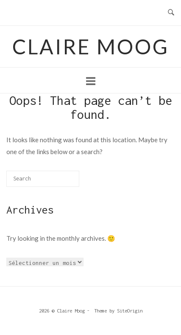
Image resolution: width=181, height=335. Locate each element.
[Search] (62, 181)
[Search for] (42, 179)
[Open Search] (171, 13)
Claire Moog (90, 46)
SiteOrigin (129, 310)
